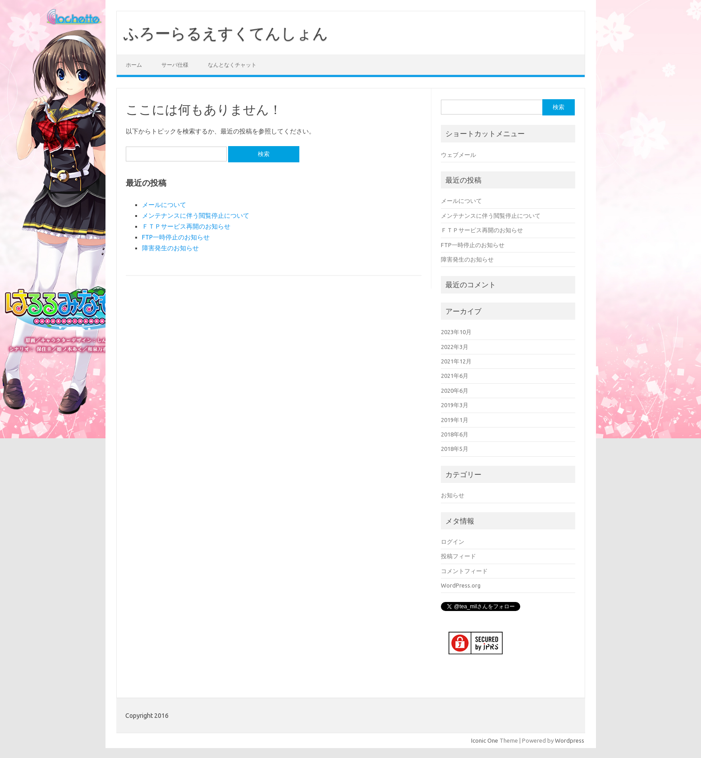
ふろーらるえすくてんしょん (226, 32)
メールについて (164, 204)
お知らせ (452, 495)
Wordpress (569, 739)
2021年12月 (456, 361)
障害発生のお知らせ (170, 248)
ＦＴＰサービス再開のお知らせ (186, 226)
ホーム (134, 65)
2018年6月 (454, 434)
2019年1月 (454, 420)
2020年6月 (454, 390)
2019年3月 (454, 405)
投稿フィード (458, 556)
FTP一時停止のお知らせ (176, 237)
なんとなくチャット (232, 65)
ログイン (452, 541)
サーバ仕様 (174, 65)
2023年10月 (456, 332)
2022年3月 (454, 347)
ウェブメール (458, 155)
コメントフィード (464, 571)
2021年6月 (454, 375)
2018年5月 (454, 449)
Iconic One (484, 739)
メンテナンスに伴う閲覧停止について (195, 215)
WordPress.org (461, 585)
